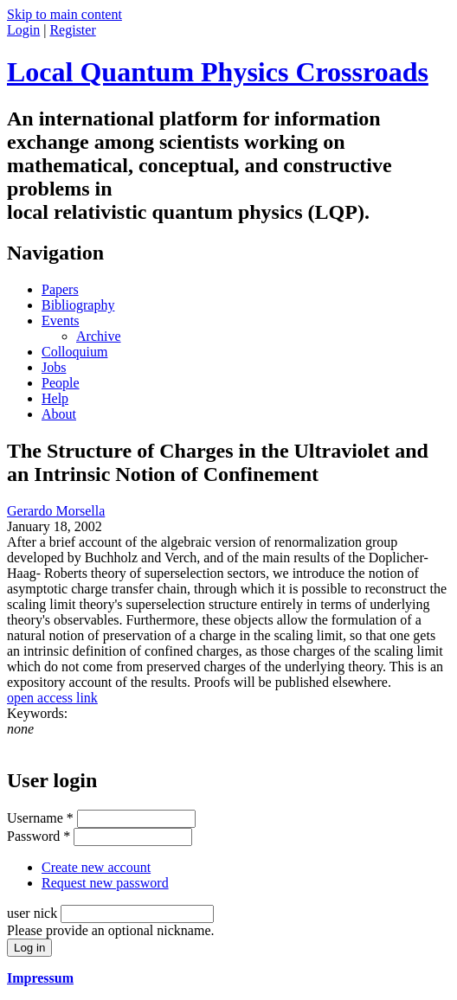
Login (23, 29)
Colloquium (74, 351)
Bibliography (78, 305)
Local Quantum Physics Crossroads (217, 71)
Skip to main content (64, 14)
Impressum (40, 978)
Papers (60, 289)
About (59, 414)
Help (55, 398)
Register (72, 29)
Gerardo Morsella (56, 510)
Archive (98, 336)
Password (38, 836)
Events (61, 320)
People (61, 382)
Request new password (105, 882)
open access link (52, 697)
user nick (34, 913)
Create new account (96, 867)
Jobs (54, 367)
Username (40, 818)
